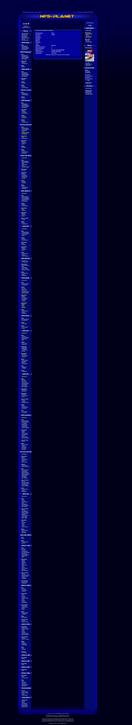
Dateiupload (25, 695)
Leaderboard (25, 262)
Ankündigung (25, 47)
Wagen (23, 62)
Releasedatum (25, 48)
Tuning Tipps (25, 515)
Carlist (23, 500)
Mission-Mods (25, 634)
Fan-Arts (24, 448)
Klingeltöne (24, 363)
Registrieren (89, 82)
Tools (23, 524)
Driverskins (24, 602)
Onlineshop (24, 699)
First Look (24, 290)
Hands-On (24, 117)
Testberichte (25, 205)
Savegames (24, 434)
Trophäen (24, 112)
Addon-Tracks (25, 629)
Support (24, 401)
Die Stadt (24, 476)
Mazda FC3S (25, 200)
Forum (23, 39)
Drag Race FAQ (25, 575)
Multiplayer (24, 133)
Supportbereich (25, 466)
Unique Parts (25, 513)
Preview (24, 83)
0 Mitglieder (88, 72)
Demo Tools (25, 526)
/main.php (53, 53)
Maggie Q (24, 367)
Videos (23, 66)
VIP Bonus (24, 177)
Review (23, 204)
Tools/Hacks (25, 355)
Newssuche (24, 35)
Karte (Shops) (25, 512)
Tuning (23, 219)
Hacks (23, 525)
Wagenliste (24, 347)
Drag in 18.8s (25, 576)
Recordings (24, 386)
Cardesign (24, 652)
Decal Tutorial (25, 485)
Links (23, 694)
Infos (23, 499)
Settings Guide (25, 291)
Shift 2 (87, 35)
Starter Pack (25, 268)
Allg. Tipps (24, 516)
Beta (23, 266)
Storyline (24, 336)
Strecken (24, 214)
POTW (23, 701)
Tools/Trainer (25, 433)
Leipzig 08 (24, 371)
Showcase (24, 280)
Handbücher (25, 138)
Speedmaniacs (89, 94)
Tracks (23, 595)
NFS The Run (89, 33)
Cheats (23, 178)
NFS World (88, 37)
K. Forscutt (24, 411)
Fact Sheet (24, 553)
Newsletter (24, 36)
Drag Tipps (24, 517)
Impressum (24, 706)
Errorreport (24, 704)
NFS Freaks (88, 91)
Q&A (23, 163)
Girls (23, 503)
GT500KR (24, 349)
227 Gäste (87, 71)
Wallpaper (24, 153)
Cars (23, 521)
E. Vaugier (24, 423)
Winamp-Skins (25, 438)
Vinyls (23, 561)
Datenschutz (25, 705)
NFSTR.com (89, 93)
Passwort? (88, 83)
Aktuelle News (25, 33)
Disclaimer (24, 703)
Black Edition (25, 472)
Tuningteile (24, 551)
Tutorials (24, 578)
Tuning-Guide (25, 402)
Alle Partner (88, 88)
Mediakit (24, 449)
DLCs (23, 144)
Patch (23, 432)
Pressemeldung (25, 552)
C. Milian (24, 368)
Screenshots (25, 87)
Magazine (24, 514)
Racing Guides (25, 482)
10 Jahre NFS (25, 40)
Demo (23, 131)
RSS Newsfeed (25, 38)
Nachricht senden (50, 54)
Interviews (24, 590)
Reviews (24, 116)
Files (23, 137)
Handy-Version (25, 473)
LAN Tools (24, 564)
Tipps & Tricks (25, 639)
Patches (24, 170)
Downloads (24, 465)
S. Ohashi (24, 412)
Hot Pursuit (88, 36)
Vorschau (24, 381)
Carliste (24, 591)
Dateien (23, 458)
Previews (24, 682)
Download (24, 606)
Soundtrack (24, 63)
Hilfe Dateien (25, 570)
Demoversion (25, 598)
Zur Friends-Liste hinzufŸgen (62, 54)
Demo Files (24, 436)
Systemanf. (24, 49)
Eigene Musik (25, 292)
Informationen (25, 470)
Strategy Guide (25, 483)
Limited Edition (25, 132)
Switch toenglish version (26, 27)
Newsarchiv (25, 34)
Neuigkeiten (25, 46)
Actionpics (24, 644)
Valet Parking (25, 256)
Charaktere (24, 504)
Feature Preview (26, 269)
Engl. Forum (25, 691)
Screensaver (25, 677)
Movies (23, 531)
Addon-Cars (25, 607)
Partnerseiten (25, 692)
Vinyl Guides (25, 484)
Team (23, 702)
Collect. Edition (25, 427)
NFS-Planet (67, 715)
